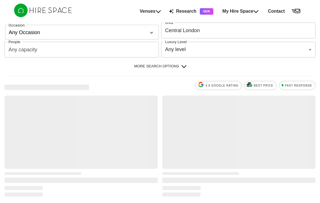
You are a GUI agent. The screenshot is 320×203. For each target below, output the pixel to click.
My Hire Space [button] (240, 11)
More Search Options (160, 66)
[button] (286, 11)
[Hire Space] (43, 15)
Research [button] (191, 11)
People (14, 42)
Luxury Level (176, 42)
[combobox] (234, 30)
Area (169, 23)
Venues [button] (150, 11)
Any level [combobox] (175, 49)
